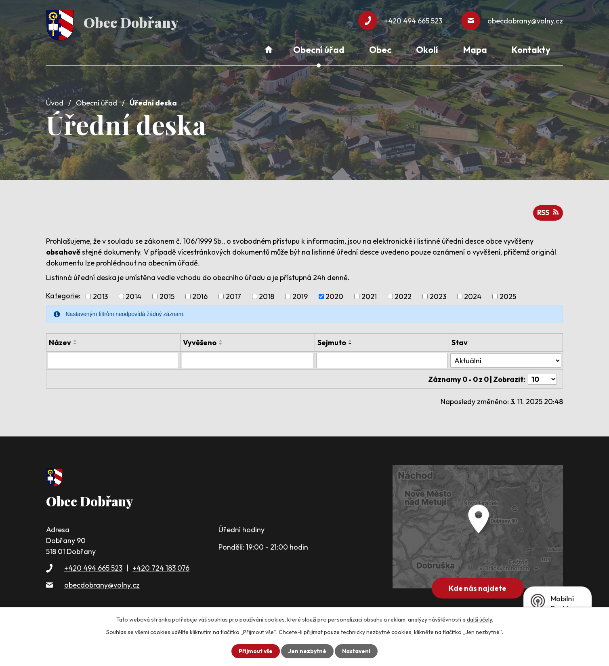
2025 (508, 295)
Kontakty (531, 49)
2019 (300, 295)
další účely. (480, 619)
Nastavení (356, 651)
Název (60, 341)
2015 (167, 295)
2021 (369, 295)
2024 (472, 295)
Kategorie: (63, 294)
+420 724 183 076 (160, 566)
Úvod (54, 102)
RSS (548, 212)
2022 (403, 295)
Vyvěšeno (199, 341)
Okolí (427, 49)
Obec (380, 49)
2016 (200, 295)
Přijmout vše (255, 651)
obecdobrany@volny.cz (102, 583)
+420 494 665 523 (93, 566)
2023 (438, 295)
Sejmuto (331, 341)
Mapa (475, 49)
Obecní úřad (96, 102)
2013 (100, 295)
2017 (233, 295)
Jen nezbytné (307, 651)
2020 (334, 295)
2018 (266, 295)
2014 (133, 295)
